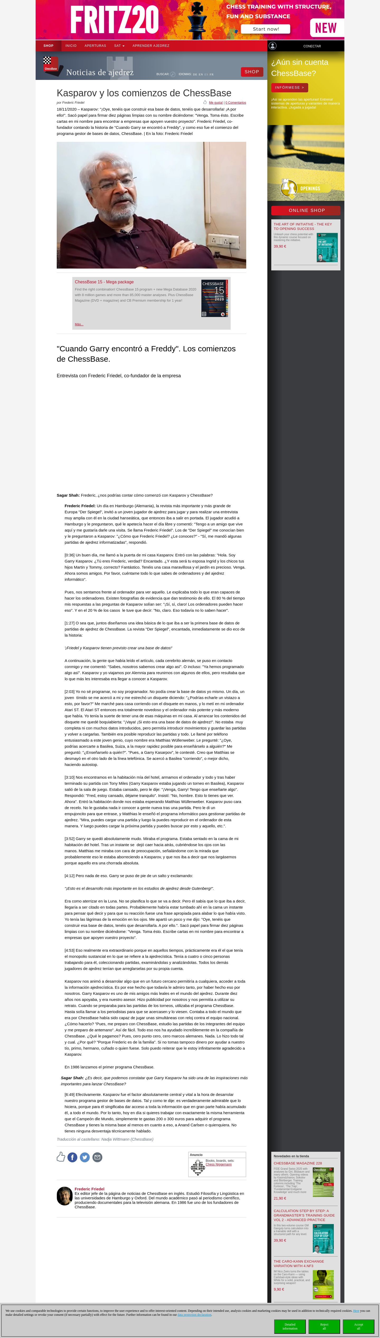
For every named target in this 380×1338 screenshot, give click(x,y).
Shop (49, 46)
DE (195, 74)
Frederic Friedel (89, 1189)
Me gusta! (216, 103)
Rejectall (324, 1326)
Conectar (312, 46)
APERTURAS (95, 46)
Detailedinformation (290, 1326)
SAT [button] (119, 46)
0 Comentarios (235, 103)
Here (356, 1311)
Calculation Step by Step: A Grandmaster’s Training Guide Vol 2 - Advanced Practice (304, 1215)
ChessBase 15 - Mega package (104, 282)
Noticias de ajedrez (100, 72)
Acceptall (358, 1326)
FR (212, 74)
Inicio (71, 46)
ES (206, 74)
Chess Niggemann (219, 1164)
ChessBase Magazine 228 (298, 1163)
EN (201, 74)
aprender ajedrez (150, 46)
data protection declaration (194, 1315)
